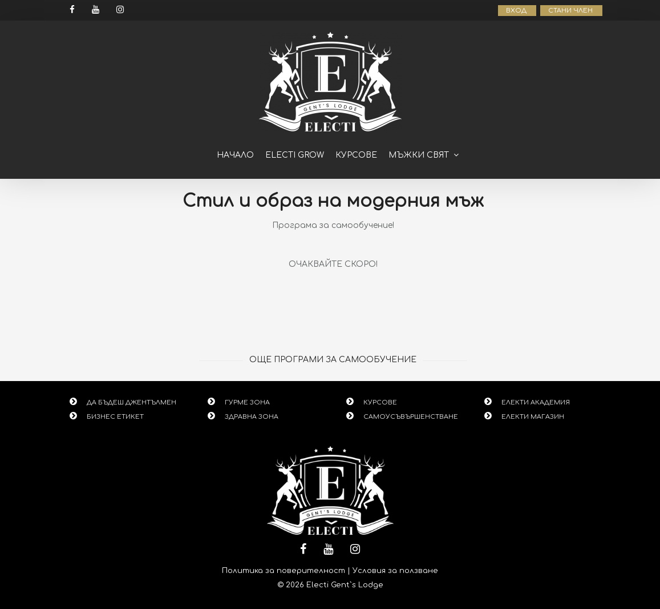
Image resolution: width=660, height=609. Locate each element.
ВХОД (517, 10)
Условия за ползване (395, 571)
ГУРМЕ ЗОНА (247, 402)
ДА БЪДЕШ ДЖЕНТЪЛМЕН (131, 402)
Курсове (356, 155)
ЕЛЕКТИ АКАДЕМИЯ (535, 402)
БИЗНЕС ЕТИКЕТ (115, 416)
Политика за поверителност (283, 571)
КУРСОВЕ (380, 402)
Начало (235, 155)
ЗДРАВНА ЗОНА (251, 416)
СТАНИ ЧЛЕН (571, 10)
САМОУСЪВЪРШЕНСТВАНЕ (410, 416)
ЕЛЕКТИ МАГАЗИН (532, 416)
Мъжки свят (418, 155)
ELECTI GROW (294, 155)
